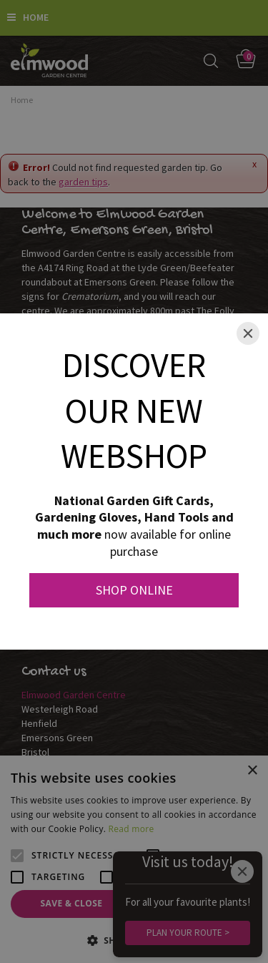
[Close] (248, 333)
